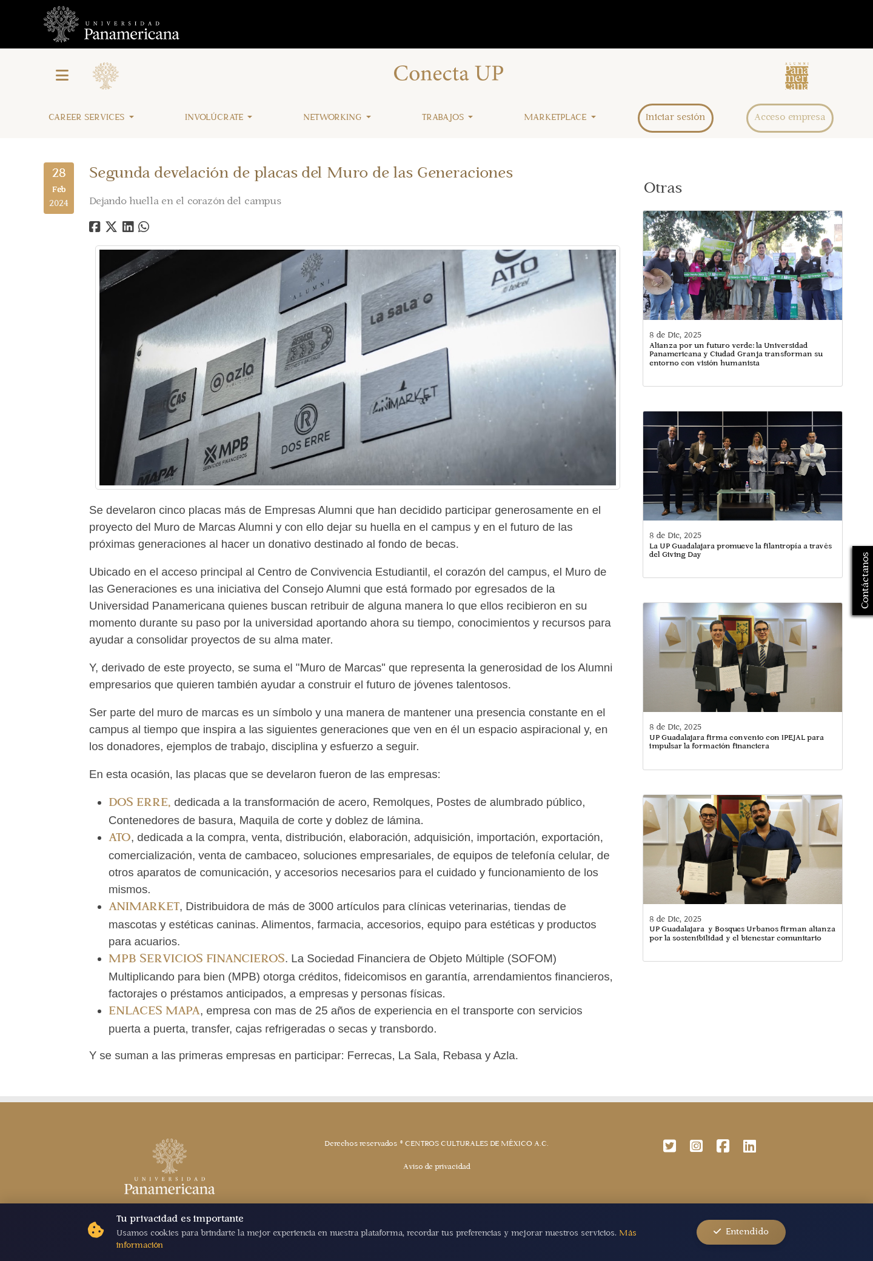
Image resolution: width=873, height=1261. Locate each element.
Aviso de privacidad (436, 1167)
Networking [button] (333, 117)
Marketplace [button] (556, 117)
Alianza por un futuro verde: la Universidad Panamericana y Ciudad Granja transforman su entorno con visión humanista (736, 354)
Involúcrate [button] (215, 117)
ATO (120, 838)
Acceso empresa (790, 117)
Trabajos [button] (444, 117)
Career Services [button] (87, 117)
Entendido (741, 1232)
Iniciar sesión (676, 117)
